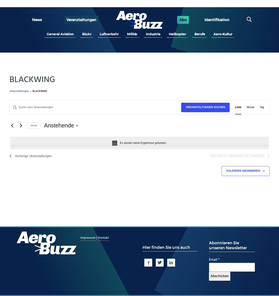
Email (214, 260)
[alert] (139, 143)
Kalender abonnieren (243, 170)
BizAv (86, 34)
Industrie (153, 34)
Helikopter (177, 34)
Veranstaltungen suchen (205, 107)
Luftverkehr (109, 34)
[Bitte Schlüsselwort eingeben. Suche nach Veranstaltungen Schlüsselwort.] (95, 107)
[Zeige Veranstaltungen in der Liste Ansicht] (238, 107)
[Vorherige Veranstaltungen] (12, 125)
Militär (132, 34)
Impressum (88, 237)
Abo (183, 20)
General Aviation (60, 34)
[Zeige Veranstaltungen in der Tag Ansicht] (262, 107)
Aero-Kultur (222, 34)
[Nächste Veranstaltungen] (21, 125)
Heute (34, 125)
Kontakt (103, 237)
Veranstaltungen (81, 20)
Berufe (199, 34)
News (37, 20)
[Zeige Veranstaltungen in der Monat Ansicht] (250, 107)
